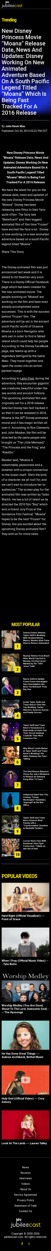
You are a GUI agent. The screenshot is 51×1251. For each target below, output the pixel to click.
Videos (25, 1183)
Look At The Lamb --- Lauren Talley (24, 1143)
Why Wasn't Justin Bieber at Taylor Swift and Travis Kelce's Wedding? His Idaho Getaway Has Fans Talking (35, 753)
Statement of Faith (25, 1205)
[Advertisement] (25, 605)
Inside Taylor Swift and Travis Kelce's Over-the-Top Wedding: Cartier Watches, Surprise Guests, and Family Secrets (36, 707)
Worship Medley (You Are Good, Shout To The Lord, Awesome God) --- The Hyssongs (25, 1009)
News (25, 1167)
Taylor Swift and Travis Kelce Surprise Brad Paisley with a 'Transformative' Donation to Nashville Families (35, 823)
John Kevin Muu (15, 126)
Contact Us (25, 1211)
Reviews (25, 1172)
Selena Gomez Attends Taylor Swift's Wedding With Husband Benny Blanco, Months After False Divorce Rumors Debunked (36, 637)
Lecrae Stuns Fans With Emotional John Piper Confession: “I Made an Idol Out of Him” (34, 845)
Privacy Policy (25, 1200)
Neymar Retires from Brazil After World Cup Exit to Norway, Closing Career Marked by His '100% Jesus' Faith (36, 661)
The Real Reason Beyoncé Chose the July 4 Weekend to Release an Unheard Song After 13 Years (36, 775)
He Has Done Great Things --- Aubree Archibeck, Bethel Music (22, 1055)
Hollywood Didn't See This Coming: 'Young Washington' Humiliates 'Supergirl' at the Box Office (35, 799)
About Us (25, 1189)
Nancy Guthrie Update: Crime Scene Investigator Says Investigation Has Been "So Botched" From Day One (35, 684)
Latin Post (27, 378)
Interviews (25, 1178)
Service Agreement (25, 1194)
